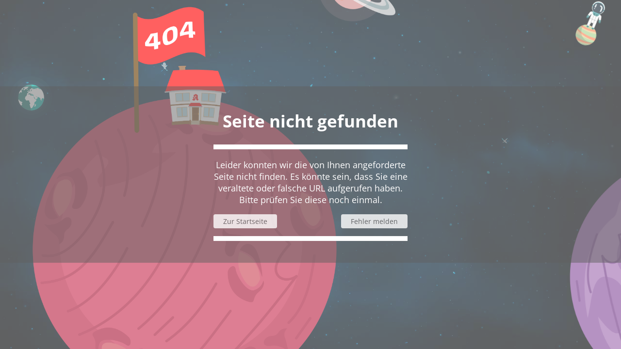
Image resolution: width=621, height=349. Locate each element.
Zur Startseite (245, 221)
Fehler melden (374, 221)
